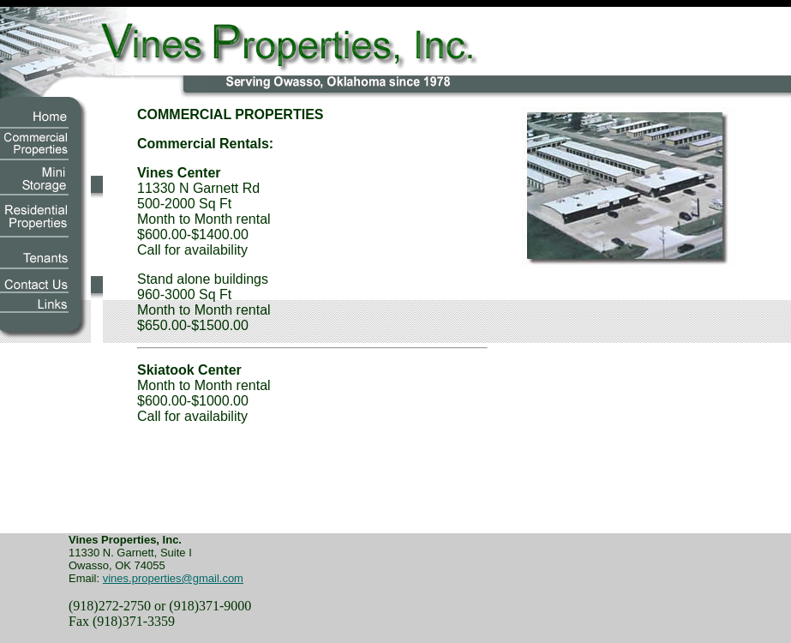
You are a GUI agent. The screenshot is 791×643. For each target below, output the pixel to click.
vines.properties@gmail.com (173, 578)
